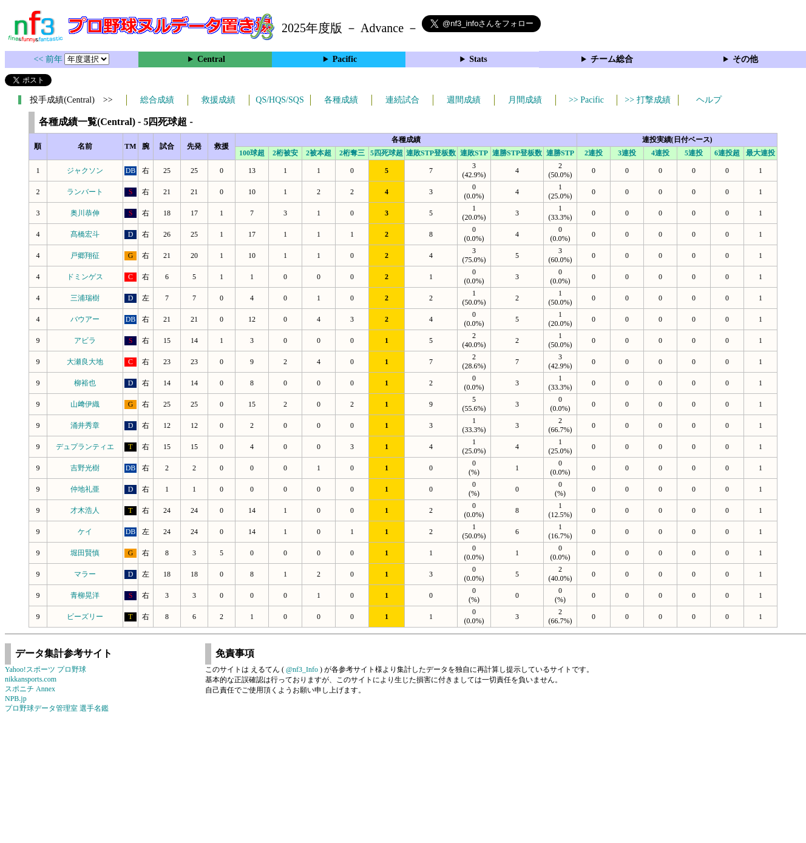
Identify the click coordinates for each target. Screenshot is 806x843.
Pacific (345, 59)
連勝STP (560, 153)
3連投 (627, 153)
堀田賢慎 (85, 553)
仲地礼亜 (85, 489)
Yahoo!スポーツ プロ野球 (45, 669)
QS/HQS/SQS (279, 99)
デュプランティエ (85, 446)
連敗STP (474, 153)
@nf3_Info (302, 669)
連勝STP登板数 (517, 153)
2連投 (593, 153)
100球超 (252, 153)
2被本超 (318, 153)
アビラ (85, 340)
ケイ (85, 531)
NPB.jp (16, 698)
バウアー (85, 319)
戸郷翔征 (85, 255)
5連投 (694, 153)
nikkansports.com (30, 679)
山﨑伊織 (85, 404)
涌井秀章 (85, 425)
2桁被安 (285, 153)
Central (211, 59)
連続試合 (402, 99)
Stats (478, 59)
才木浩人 (85, 510)
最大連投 (760, 153)
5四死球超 (386, 153)
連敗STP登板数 (431, 153)
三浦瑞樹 (85, 298)
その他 (745, 59)
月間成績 (525, 99)
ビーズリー (85, 616)
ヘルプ (709, 99)
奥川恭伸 (85, 213)
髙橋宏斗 (85, 234)
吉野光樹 (85, 468)
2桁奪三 (352, 153)
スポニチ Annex (30, 689)
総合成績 (157, 99)
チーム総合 (612, 59)
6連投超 (727, 153)
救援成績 (218, 99)
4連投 (660, 153)
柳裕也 (85, 383)
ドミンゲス (85, 277)
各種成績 (341, 99)
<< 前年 (49, 59)
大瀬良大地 (85, 361)
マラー (85, 574)
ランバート (85, 192)
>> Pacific (586, 99)
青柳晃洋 (85, 595)
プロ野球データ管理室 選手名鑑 (57, 708)
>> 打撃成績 (647, 99)
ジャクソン (85, 170)
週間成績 (464, 99)
